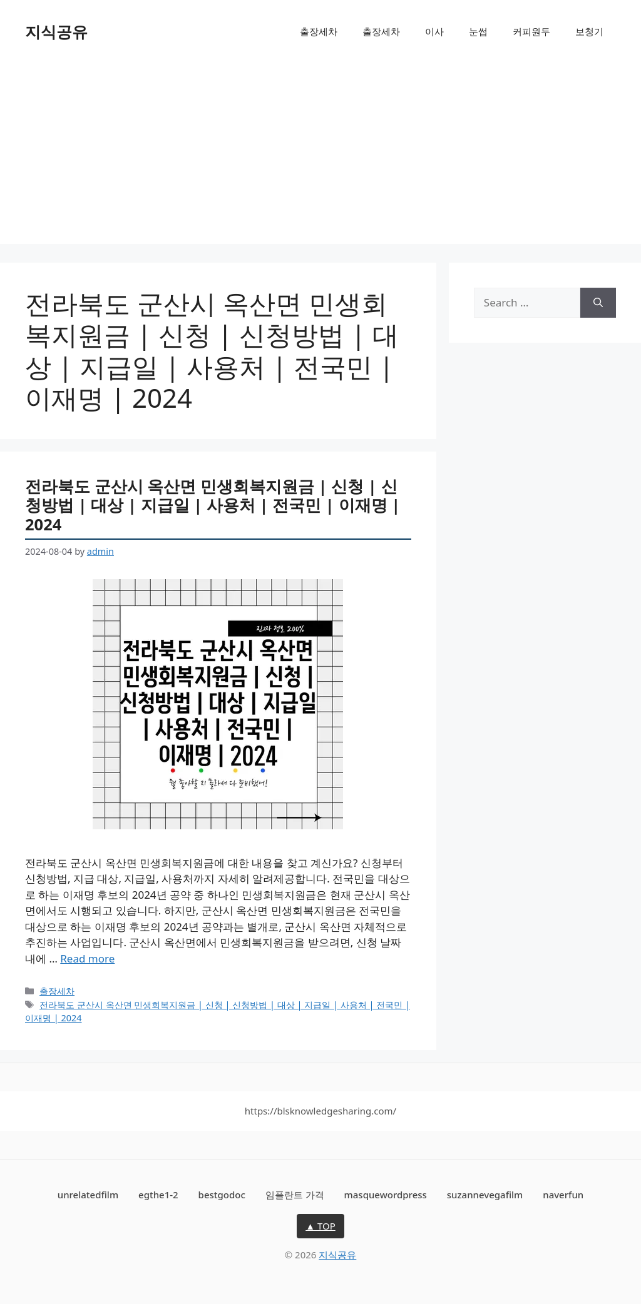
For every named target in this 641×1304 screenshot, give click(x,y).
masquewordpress (385, 1194)
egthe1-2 (158, 1194)
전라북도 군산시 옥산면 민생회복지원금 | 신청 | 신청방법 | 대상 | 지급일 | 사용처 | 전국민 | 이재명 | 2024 (212, 505)
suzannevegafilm (485, 1194)
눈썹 (478, 31)
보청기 (589, 31)
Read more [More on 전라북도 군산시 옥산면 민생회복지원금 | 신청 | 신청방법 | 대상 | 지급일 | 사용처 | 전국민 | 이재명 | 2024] (87, 958)
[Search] (598, 303)
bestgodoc (221, 1194)
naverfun (563, 1194)
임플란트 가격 (294, 1194)
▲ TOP (320, 1226)
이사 (434, 31)
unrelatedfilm (88, 1194)
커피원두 (531, 31)
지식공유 (56, 31)
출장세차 (318, 31)
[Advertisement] (320, 156)
